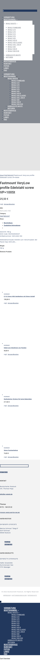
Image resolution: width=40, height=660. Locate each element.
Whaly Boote (11, 24)
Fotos (6, 66)
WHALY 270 (12, 32)
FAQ (5, 70)
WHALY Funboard (14, 28)
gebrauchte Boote (13, 55)
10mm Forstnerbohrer (11, 450)
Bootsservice (10, 61)
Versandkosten (9, 204)
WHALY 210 (12, 30)
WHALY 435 (12, 38)
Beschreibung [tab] (8, 223)
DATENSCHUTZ (32, 595)
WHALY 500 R (12, 49)
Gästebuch (4, 472)
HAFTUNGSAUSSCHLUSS (19, 595)
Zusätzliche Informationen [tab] (12, 225)
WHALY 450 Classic (15, 43)
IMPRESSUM (7, 595)
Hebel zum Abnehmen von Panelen (15, 348)
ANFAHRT (7, 542)
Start (2, 175)
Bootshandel (10, 19)
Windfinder (8, 544)
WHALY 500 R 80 (13, 51)
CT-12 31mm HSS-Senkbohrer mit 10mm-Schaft (19, 296)
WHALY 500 (12, 47)
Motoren (9, 57)
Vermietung (9, 17)
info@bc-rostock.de (6, 494)
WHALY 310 (12, 34)
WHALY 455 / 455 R (14, 45)
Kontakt (7, 64)
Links (6, 68)
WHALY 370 (12, 36)
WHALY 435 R (12, 40)
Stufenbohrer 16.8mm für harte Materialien (18, 399)
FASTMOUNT (9, 175)
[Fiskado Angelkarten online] (10, 512)
